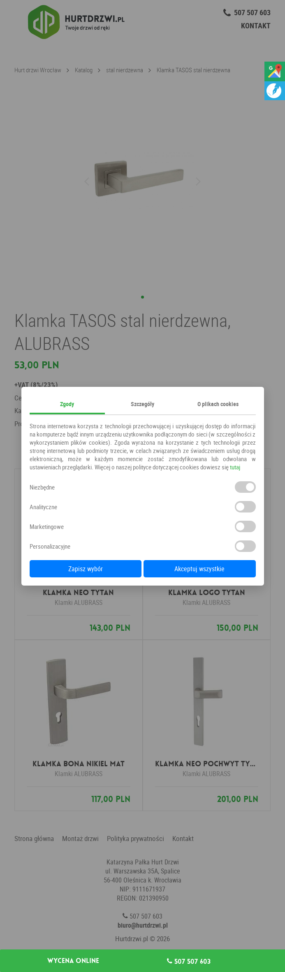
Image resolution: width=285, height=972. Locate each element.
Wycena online (73, 961)
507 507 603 (189, 961)
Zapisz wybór (85, 568)
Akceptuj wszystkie (199, 568)
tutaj (235, 467)
